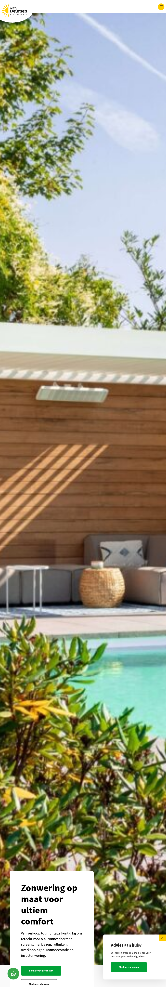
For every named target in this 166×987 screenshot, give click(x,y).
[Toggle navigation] (161, 6)
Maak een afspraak (129, 967)
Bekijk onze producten (41, 970)
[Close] (162, 938)
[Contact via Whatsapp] (13, 973)
